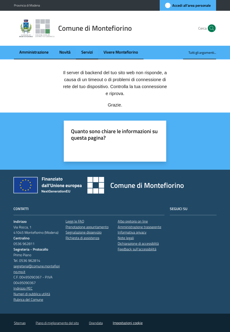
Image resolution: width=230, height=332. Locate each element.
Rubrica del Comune (28, 299)
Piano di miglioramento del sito (57, 322)
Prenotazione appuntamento (87, 227)
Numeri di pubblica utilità (31, 294)
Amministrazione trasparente (139, 227)
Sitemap (20, 322)
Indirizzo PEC (23, 288)
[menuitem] (34, 52)
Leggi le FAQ (75, 221)
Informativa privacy (132, 232)
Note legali (126, 238)
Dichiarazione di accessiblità (138, 243)
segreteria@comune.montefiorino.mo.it (36, 268)
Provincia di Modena (27, 5)
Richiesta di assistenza (82, 238)
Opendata (96, 322)
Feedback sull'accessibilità (137, 249)
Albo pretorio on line (133, 221)
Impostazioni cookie (128, 322)
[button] (210, 28)
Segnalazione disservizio (84, 232)
